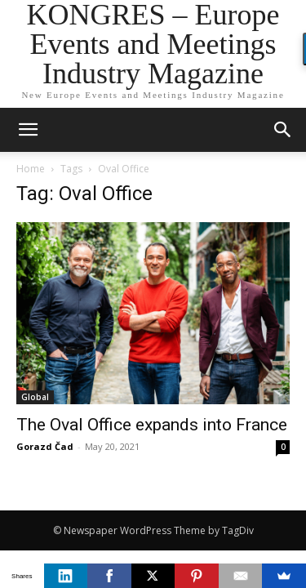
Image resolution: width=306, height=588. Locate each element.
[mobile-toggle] (28, 130)
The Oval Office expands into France (151, 424)
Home (30, 169)
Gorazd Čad (44, 446)
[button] (283, 130)
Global (35, 397)
